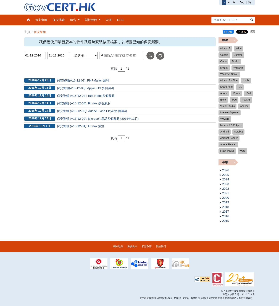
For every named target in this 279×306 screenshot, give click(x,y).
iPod (234, 99)
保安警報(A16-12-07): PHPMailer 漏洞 (83, 80)
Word (242, 150)
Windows (238, 67)
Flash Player (227, 150)
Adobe (223, 93)
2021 (225, 193)
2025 (225, 175)
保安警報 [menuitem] (41, 20)
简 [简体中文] (249, 2)
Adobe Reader (228, 144)
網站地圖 (118, 246)
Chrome (238, 54)
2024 (225, 179)
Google (224, 54)
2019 (225, 202)
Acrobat (238, 131)
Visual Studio (227, 106)
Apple (246, 80)
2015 (225, 221)
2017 (225, 211)
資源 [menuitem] (109, 20)
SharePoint (226, 86)
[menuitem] (28, 20)
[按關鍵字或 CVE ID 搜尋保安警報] (121, 55)
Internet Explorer (229, 112)
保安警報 (40, 32)
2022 (225, 188)
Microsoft (225, 48)
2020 (225, 197)
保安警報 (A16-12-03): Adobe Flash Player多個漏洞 (92, 111)
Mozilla (224, 67)
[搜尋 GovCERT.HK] (233, 20)
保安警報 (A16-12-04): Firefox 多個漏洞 (83, 103)
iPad (248, 93)
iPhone (237, 93)
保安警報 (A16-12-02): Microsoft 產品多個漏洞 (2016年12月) (98, 118)
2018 (225, 207)
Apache (244, 106)
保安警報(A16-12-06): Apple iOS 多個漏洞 (85, 88)
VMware (224, 118)
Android (224, 131)
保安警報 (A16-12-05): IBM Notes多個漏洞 (85, 96)
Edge (239, 48)
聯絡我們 (161, 246)
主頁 (27, 32)
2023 (225, 184)
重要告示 (132, 246)
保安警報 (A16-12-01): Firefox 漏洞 (80, 126)
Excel (223, 99)
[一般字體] (224, 2)
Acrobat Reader (229, 138)
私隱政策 (147, 246)
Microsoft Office (229, 80)
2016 (225, 216)
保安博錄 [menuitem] (59, 20)
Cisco (223, 61)
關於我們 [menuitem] (91, 20)
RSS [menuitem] (120, 20)
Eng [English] (241, 2)
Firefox (235, 61)
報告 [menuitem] (73, 20)
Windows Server (229, 74)
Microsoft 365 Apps (230, 125)
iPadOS (246, 99)
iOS (240, 86)
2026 (225, 170)
